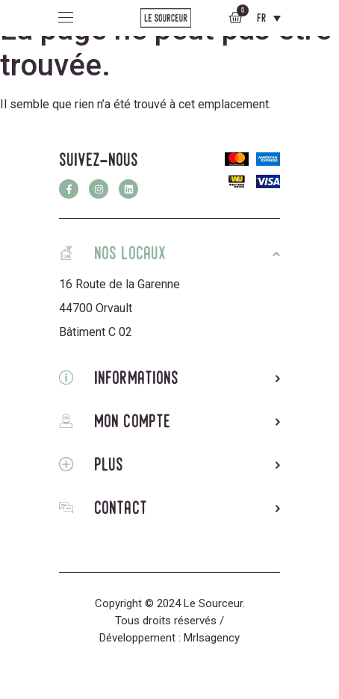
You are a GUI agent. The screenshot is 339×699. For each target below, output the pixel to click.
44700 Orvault (95, 308)
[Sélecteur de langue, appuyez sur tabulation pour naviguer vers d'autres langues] (268, 18)
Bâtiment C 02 (95, 332)
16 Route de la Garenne (119, 284)
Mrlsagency (212, 637)
